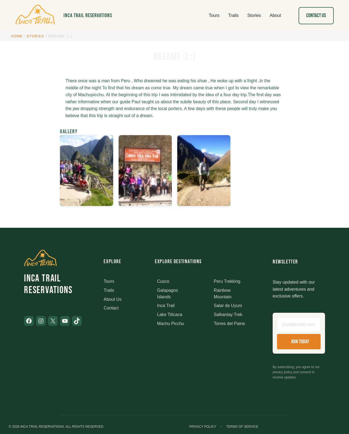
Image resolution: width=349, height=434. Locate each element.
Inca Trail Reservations (88, 15)
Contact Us (316, 15)
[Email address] (299, 324)
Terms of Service (242, 427)
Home (17, 36)
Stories (35, 36)
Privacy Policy (202, 427)
